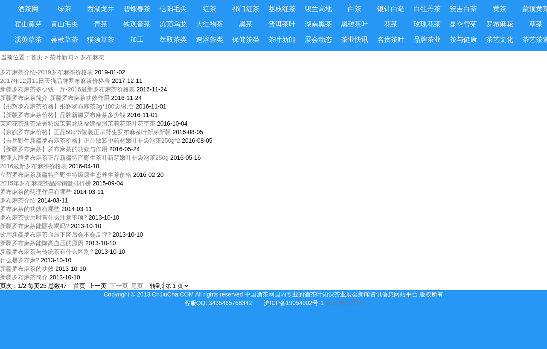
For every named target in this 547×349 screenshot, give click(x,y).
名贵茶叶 (390, 39)
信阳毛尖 (173, 8)
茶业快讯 (354, 39)
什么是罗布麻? (19, 260)
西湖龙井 (100, 8)
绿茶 (64, 8)
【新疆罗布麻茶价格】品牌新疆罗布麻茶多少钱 (63, 114)
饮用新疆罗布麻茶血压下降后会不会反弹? (55, 234)
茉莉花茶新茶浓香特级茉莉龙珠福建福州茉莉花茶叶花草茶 (77, 123)
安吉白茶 (463, 8)
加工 (137, 39)
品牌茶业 (427, 39)
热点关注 (351, 302)
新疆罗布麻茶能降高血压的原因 (42, 243)
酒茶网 (28, 8)
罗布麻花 (499, 24)
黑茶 (246, 24)
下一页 (119, 285)
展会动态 (318, 39)
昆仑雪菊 (463, 24)
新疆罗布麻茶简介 (24, 277)
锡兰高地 (318, 8)
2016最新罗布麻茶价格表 (33, 166)
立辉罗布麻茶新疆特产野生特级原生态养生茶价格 (65, 174)
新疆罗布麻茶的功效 (27, 268)
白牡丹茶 (427, 8)
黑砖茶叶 (354, 24)
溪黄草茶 (28, 39)
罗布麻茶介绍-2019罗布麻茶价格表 (46, 72)
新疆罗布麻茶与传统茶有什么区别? (46, 251)
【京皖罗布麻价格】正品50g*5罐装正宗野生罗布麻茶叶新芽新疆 (85, 132)
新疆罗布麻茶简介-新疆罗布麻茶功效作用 (55, 97)
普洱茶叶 (282, 24)
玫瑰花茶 (427, 24)
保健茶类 (245, 39)
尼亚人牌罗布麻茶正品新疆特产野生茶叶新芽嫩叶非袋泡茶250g (84, 157)
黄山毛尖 (64, 24)
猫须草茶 (100, 39)
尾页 (137, 285)
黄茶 (499, 8)
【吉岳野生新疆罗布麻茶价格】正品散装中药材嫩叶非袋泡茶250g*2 (90, 140)
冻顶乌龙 (173, 24)
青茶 (101, 24)
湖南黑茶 (318, 24)
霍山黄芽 (28, 24)
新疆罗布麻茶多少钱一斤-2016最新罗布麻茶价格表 (67, 89)
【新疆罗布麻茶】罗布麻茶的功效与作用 (54, 149)
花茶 (391, 24)
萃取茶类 (173, 39)
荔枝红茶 (282, 8)
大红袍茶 (209, 24)
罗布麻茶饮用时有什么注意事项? (43, 217)
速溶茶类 (209, 39)
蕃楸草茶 (64, 39)
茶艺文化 (499, 39)
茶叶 (331, 302)
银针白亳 (390, 8)
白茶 (354, 8)
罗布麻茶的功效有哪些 (30, 208)
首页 (37, 57)
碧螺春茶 (137, 8)
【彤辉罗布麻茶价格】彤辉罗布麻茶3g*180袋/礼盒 (67, 106)
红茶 (209, 8)
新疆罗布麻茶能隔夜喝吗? (34, 226)
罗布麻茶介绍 (18, 200)
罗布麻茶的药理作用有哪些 (36, 191)
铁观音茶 (137, 24)
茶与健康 (463, 39)
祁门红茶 (245, 8)
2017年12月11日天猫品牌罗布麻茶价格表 (55, 80)
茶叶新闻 (282, 39)
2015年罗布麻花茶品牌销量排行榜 (45, 183)
